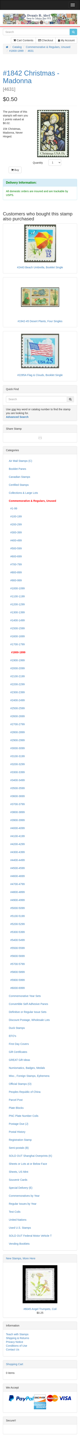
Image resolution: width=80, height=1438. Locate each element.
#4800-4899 (17, 892)
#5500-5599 (17, 948)
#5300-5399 (17, 932)
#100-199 (15, 516)
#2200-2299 (17, 684)
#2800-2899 (17, 732)
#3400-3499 (17, 780)
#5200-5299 (17, 924)
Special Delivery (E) (20, 1187)
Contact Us (12, 1349)
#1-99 (13, 508)
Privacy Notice (14, 1341)
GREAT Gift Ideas (19, 1059)
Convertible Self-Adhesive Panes (28, 1003)
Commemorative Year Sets (25, 995)
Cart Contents (23, 40)
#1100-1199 (17, 596)
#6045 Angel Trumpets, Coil (40, 1309)
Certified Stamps (19, 484)
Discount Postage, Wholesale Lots (29, 1019)
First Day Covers (19, 1043)
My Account (66, 40)
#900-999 (15, 580)
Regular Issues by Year (22, 1203)
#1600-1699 (17, 636)
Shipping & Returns (17, 1338)
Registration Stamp (20, 1139)
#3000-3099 (17, 748)
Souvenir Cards (18, 1179)
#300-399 (15, 532)
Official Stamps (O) (20, 1083)
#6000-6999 (17, 987)
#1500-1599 (17, 628)
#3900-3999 (17, 820)
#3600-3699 (17, 796)
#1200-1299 (17, 604)
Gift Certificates (18, 1051)
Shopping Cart (14, 1364)
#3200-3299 (17, 764)
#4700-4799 (17, 884)
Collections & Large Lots (23, 492)
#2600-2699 (17, 716)
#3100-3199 (17, 756)
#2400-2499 (17, 700)
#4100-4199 (17, 836)
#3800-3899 (17, 812)
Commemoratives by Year (24, 1195)
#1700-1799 (17, 644)
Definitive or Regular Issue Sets (27, 1011)
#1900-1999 (17, 660)
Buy (15, 169)
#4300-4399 (17, 852)
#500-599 (15, 548)
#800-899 (15, 572)
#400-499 (15, 540)
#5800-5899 (17, 972)
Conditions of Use (16, 1345)
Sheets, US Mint (18, 1171)
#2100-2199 (17, 676)
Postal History (17, 1131)
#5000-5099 (17, 908)
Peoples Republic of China (24, 1091)
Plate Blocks (16, 1107)
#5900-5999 (17, 980)
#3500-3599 (17, 788)
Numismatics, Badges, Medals (27, 1067)
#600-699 (15, 556)
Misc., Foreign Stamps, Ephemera (29, 1075)
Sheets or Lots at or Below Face (28, 1163)
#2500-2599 (17, 708)
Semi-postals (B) (19, 1147)
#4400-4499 (17, 860)
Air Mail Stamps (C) (20, 460)
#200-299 (15, 524)
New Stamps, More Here (20, 1258)
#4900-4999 (17, 900)
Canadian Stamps (19, 476)
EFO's (12, 1035)
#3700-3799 (17, 804)
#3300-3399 (17, 772)
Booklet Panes (17, 468)
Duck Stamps (17, 1027)
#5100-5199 (17, 916)
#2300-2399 (17, 692)
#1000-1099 (17, 588)
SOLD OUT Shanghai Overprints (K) (30, 1155)
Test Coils (15, 1211)
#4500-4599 (17, 868)
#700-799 (15, 564)
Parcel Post (16, 1099)
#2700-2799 (17, 724)
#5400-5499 (17, 940)
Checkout (45, 40)
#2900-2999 (17, 740)
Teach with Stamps (17, 1334)
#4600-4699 (17, 876)
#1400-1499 (17, 620)
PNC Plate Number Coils (23, 1115)
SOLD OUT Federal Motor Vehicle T (30, 1235)
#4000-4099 (17, 828)
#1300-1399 (17, 612)
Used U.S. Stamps (20, 1227)
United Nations (17, 1219)
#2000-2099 (17, 668)
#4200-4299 (17, 844)
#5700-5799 (17, 964)
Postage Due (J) (18, 1123)
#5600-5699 (17, 956)
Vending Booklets (19, 1243)
